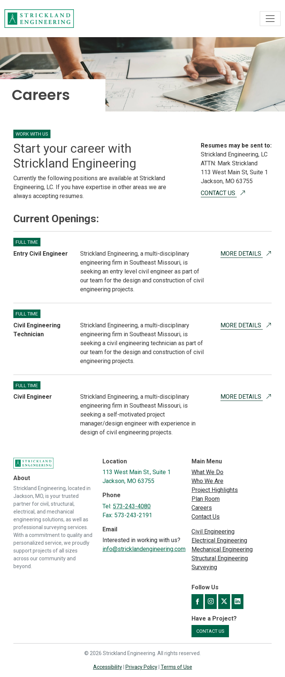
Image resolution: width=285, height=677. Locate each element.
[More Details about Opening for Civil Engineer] (269, 396)
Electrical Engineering (219, 540)
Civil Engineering (213, 531)
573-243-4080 (132, 506)
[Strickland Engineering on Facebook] (197, 601)
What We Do (207, 472)
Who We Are (207, 481)
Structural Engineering (219, 558)
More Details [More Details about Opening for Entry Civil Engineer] (241, 253)
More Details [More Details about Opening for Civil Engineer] (241, 396)
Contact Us (219, 193)
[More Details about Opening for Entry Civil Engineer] (269, 253)
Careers (201, 507)
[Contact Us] (243, 193)
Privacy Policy (141, 667)
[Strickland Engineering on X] (224, 601)
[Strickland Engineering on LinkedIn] (237, 601)
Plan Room (205, 498)
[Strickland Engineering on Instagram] (211, 601)
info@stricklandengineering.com (144, 549)
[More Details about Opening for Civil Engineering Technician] (269, 325)
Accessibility (107, 667)
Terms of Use (176, 667)
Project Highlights (214, 489)
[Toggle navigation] (270, 18)
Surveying (204, 567)
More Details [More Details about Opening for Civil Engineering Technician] (241, 325)
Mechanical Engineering (222, 549)
